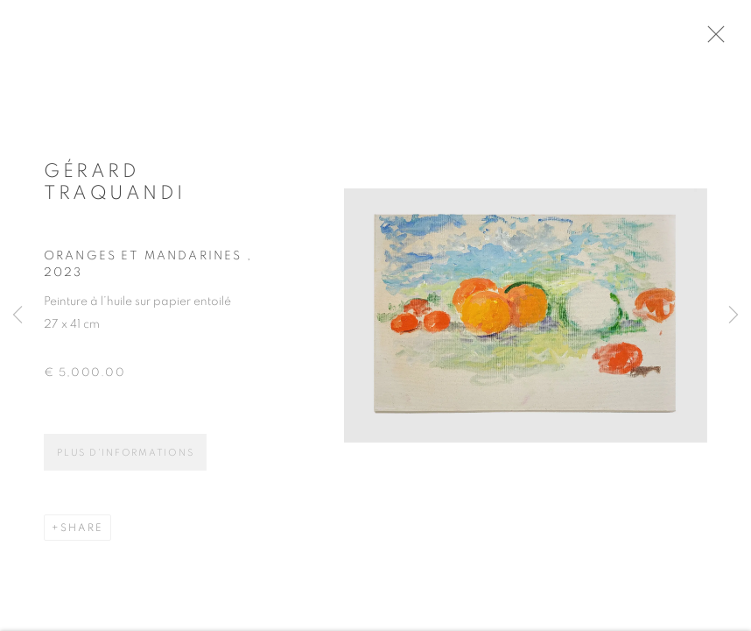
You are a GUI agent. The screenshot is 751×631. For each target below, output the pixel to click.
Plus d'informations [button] (125, 459)
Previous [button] (17, 315)
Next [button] (733, 315)
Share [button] (81, 534)
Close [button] (726, 39)
